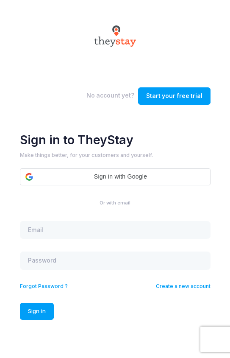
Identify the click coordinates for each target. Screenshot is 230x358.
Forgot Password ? (44, 286)
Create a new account (183, 286)
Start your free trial (174, 95)
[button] (115, 176)
